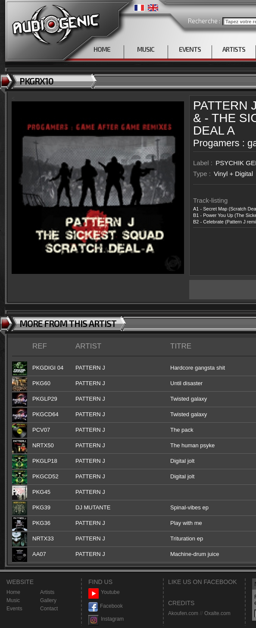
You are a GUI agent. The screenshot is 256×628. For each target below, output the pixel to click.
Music (13, 600)
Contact (49, 609)
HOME (102, 49)
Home (13, 592)
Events (14, 609)
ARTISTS (233, 49)
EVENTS (190, 49)
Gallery (48, 600)
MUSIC (145, 49)
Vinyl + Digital (233, 173)
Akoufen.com (183, 613)
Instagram (106, 619)
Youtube (104, 592)
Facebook (105, 606)
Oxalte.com (217, 613)
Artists (47, 592)
